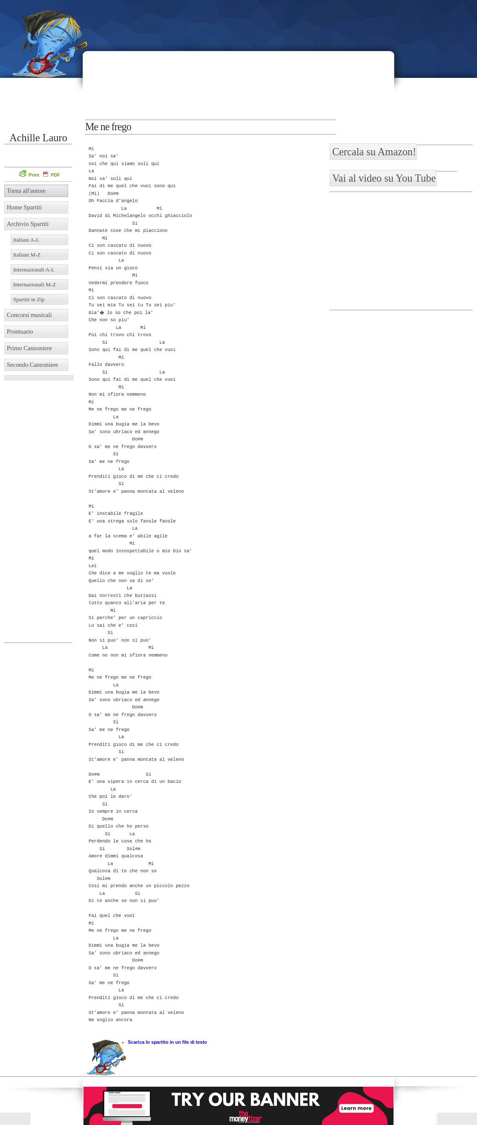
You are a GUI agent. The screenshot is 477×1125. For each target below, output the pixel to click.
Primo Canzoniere (29, 348)
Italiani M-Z (27, 254)
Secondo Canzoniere (32, 364)
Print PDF (39, 174)
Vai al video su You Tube (384, 178)
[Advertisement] (342, 63)
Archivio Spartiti (28, 223)
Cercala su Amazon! (374, 151)
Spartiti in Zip (29, 299)
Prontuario (20, 331)
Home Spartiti (24, 207)
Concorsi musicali (29, 314)
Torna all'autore (26, 190)
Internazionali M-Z (34, 284)
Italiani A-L (26, 240)
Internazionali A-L (34, 269)
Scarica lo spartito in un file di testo (167, 1042)
